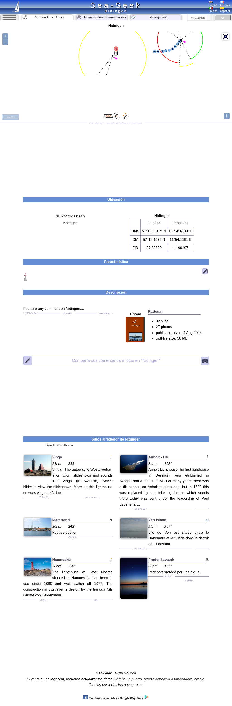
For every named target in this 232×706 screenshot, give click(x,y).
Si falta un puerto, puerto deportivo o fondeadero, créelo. (159, 679)
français (225, 4)
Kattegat (70, 223)
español (225, 10)
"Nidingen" (116, 360)
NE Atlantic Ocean (70, 216)
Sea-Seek (116, 5)
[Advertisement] (116, 158)
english (213, 4)
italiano (213, 10)
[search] (198, 18)
